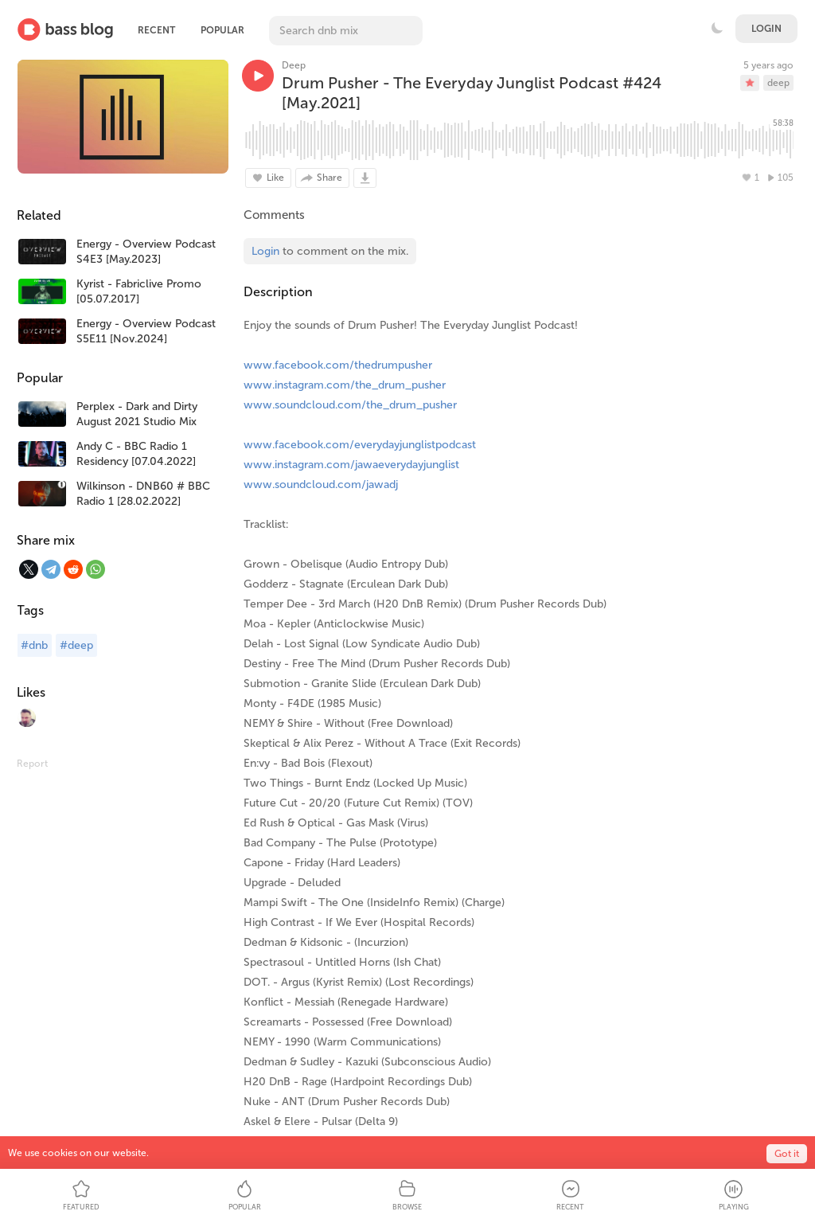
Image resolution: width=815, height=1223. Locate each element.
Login (766, 28)
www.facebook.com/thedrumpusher (338, 365)
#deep (76, 645)
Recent (156, 30)
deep (778, 82)
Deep (294, 65)
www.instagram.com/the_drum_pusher (345, 385)
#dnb (34, 645)
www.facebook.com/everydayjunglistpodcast (360, 444)
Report (32, 763)
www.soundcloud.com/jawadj (321, 484)
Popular (222, 30)
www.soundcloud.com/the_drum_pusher (350, 405)
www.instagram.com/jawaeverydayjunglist (351, 464)
